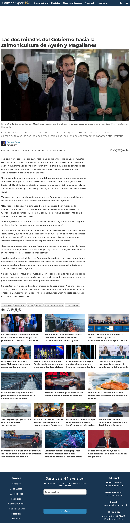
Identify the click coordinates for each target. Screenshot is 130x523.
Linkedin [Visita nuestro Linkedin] (16, 519)
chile (30, 305)
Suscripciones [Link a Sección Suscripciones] (16, 494)
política (7, 305)
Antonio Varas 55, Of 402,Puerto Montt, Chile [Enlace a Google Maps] (113, 517)
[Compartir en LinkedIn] (119, 150)
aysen (39, 305)
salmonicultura (54, 305)
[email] (65, 492)
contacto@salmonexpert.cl (114, 505)
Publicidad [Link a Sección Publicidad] (16, 499)
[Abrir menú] (127, 3)
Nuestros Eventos (72, 3)
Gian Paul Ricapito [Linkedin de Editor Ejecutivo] (113, 495)
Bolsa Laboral (41, 3)
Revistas (55, 3)
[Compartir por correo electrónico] (123, 150)
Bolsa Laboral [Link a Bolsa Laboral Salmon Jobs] (16, 489)
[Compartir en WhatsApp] (126, 150)
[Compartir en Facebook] (111, 150)
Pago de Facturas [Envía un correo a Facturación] (16, 509)
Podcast (89, 3)
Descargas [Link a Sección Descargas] (16, 514)
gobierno (20, 305)
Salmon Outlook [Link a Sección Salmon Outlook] (16, 504)
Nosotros (102, 3)
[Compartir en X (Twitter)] (115, 150)
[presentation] (61, 501)
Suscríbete (65, 511)
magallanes (72, 305)
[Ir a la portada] (16, 3)
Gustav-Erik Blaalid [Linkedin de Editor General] (114, 486)
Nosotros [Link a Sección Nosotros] (16, 484)
